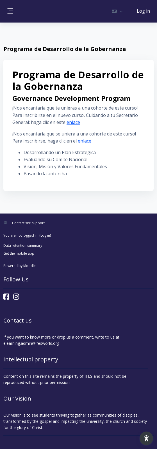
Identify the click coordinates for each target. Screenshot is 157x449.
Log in (143, 11)
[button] (117, 11)
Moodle (29, 265)
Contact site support (28, 223)
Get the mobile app (18, 253)
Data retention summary (22, 245)
